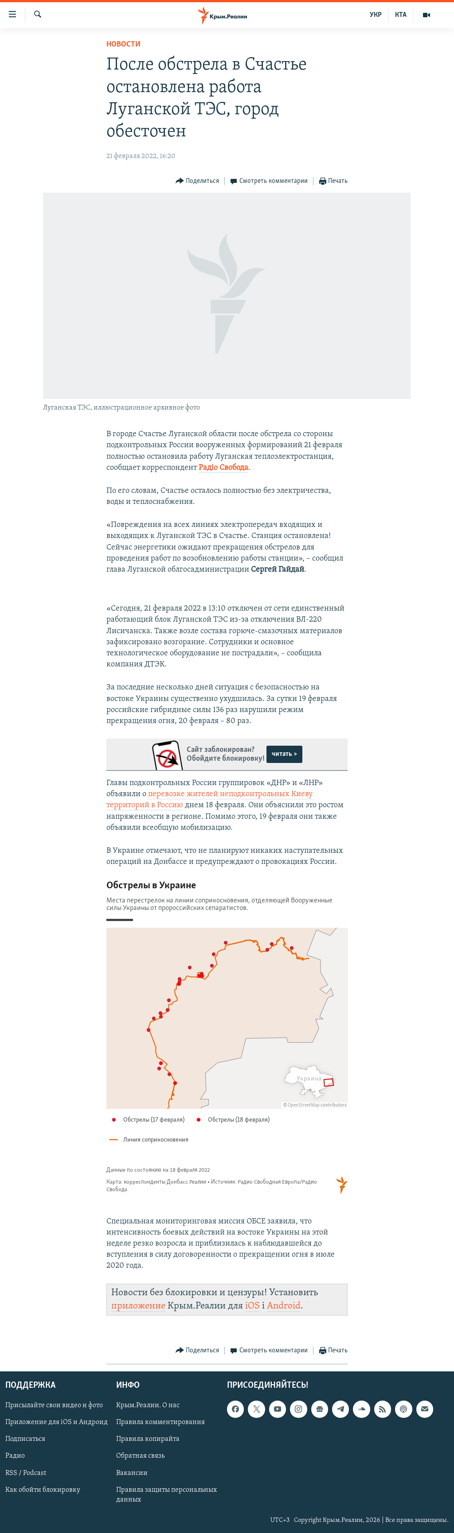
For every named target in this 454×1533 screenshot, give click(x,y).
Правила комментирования (160, 1422)
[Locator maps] (227, 1037)
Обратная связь (140, 1456)
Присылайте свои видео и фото (54, 1405)
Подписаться (25, 1439)
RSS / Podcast (25, 1473)
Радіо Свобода (223, 468)
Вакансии (132, 1473)
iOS (252, 1306)
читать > (284, 754)
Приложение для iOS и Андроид (56, 1422)
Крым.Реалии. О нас (148, 1405)
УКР (376, 15)
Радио (15, 1456)
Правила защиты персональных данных (166, 1495)
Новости (123, 44)
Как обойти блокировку (42, 1490)
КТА (401, 15)
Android (284, 1306)
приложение (138, 1306)
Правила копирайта (148, 1439)
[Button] (197, 181)
